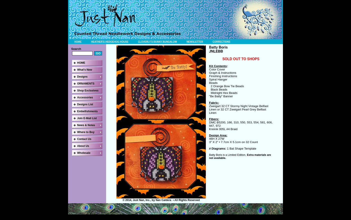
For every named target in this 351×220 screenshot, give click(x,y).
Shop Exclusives (87, 90)
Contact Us (84, 139)
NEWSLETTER (194, 41)
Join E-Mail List (87, 118)
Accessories (85, 97)
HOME (77, 41)
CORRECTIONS (221, 41)
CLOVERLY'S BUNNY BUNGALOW (157, 41)
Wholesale (83, 152)
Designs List (85, 104)
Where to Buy (85, 132)
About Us (83, 146)
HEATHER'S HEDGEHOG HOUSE (109, 41)
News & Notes (86, 125)
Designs (82, 76)
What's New (84, 69)
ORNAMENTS (85, 83)
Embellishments (87, 111)
